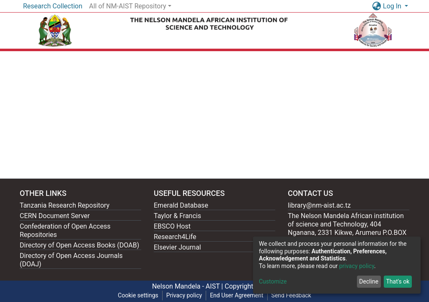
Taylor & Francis (177, 216)
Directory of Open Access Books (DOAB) (79, 245)
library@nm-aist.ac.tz (319, 205)
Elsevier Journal (177, 247)
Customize (273, 281)
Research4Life (175, 237)
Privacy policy (184, 295)
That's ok (397, 281)
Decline (368, 281)
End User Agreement (236, 295)
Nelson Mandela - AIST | (188, 286)
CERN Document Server (55, 216)
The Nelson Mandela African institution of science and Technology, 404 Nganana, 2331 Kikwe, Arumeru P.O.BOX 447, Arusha (347, 228)
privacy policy (356, 266)
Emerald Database (181, 205)
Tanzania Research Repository (64, 205)
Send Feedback (291, 295)
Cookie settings (138, 295)
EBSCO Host (172, 226)
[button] (376, 6)
